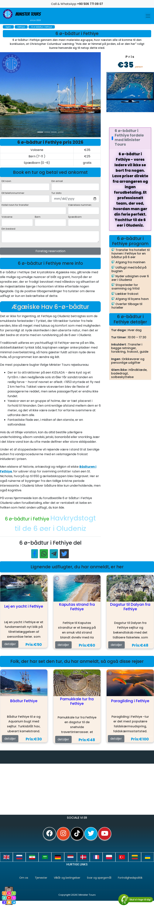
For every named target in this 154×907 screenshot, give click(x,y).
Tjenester (41, 878)
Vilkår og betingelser (67, 878)
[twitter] (91, 833)
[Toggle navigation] (148, 16)
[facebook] (49, 833)
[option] (75, 94)
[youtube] (104, 833)
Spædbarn (75, 217)
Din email (57, 181)
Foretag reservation (50, 251)
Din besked (8, 229)
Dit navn (6, 181)
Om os (23, 878)
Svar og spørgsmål (99, 878)
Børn (37, 217)
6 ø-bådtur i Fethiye (27, 519)
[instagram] (63, 833)
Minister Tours (22, 15)
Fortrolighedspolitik (130, 878)
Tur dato (56, 193)
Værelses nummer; (80, 205)
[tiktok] (77, 833)
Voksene (7, 217)
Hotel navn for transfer (15, 205)
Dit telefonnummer (13, 193)
